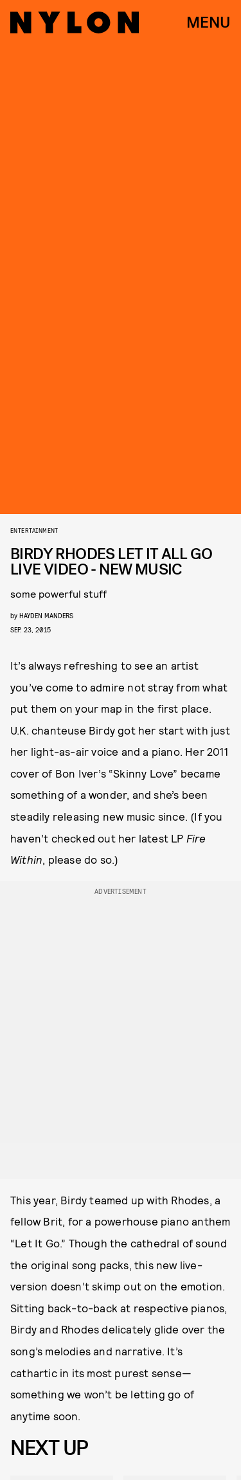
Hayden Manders (46, 615)
